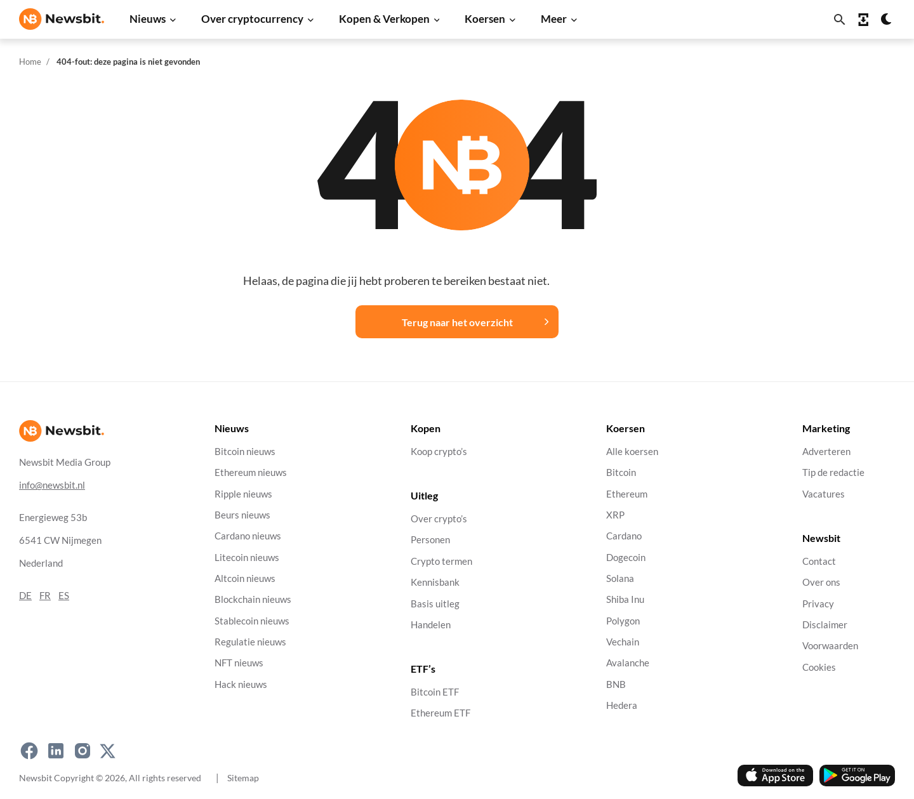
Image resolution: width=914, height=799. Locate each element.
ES (63, 595)
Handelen (431, 624)
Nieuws (147, 18)
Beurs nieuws (242, 515)
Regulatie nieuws (250, 642)
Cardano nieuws (248, 536)
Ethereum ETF (440, 713)
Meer (554, 18)
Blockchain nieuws (253, 599)
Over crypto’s (439, 518)
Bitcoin (621, 472)
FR (45, 595)
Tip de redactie (833, 472)
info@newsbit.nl (52, 484)
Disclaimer (824, 624)
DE (25, 595)
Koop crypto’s (439, 451)
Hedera (621, 705)
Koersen (485, 18)
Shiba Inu (625, 599)
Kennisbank (435, 582)
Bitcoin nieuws (245, 451)
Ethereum (626, 493)
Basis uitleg (435, 603)
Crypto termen (441, 560)
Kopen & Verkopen (384, 18)
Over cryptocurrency (252, 18)
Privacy (818, 603)
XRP (615, 515)
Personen (430, 539)
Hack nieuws (241, 683)
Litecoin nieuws (247, 556)
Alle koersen (632, 451)
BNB (616, 683)
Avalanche (627, 662)
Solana (620, 578)
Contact (819, 560)
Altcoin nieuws (245, 578)
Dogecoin (626, 556)
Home (30, 61)
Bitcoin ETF (435, 692)
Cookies (819, 666)
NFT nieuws (239, 662)
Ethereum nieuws (251, 472)
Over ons (821, 582)
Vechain (622, 642)
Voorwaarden (830, 645)
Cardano (624, 536)
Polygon (623, 620)
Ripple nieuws (243, 493)
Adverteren (826, 451)
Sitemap (243, 777)
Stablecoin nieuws (252, 620)
